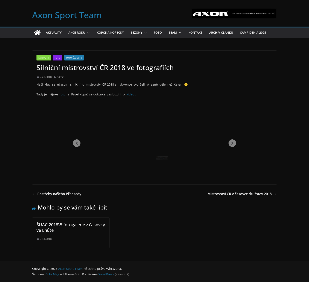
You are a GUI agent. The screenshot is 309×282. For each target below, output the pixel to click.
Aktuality (54, 32)
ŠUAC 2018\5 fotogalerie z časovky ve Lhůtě (70, 227)
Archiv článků (221, 32)
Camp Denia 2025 (253, 32)
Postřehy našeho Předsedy (56, 194)
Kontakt (195, 32)
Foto (158, 32)
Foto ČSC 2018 (74, 57)
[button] (87, 33)
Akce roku (76, 32)
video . (131, 94)
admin (60, 77)
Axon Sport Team (67, 15)
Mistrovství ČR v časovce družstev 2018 (242, 194)
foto (63, 94)
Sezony (136, 32)
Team (173, 32)
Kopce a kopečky (110, 32)
